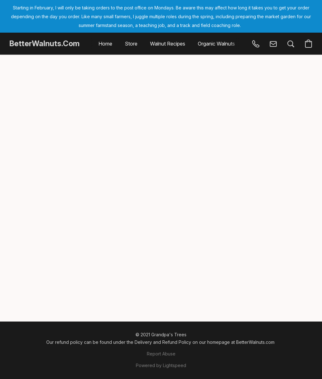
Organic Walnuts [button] (216, 44)
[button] (44, 43)
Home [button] (105, 44)
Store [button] (131, 44)
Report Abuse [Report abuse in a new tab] (161, 353)
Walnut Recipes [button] (167, 44)
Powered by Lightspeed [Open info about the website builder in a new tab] (161, 365)
